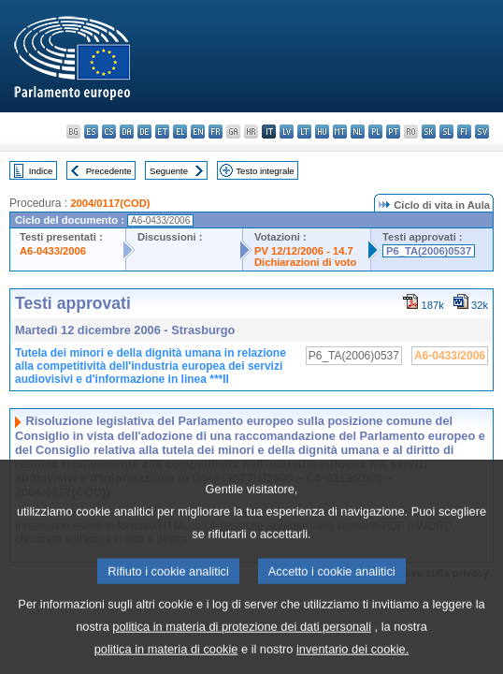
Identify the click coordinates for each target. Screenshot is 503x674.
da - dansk (127, 132)
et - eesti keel (162, 132)
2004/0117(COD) (110, 203)
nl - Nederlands (358, 132)
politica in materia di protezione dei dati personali (241, 644)
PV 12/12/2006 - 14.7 (303, 250)
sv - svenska (482, 132)
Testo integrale (265, 171)
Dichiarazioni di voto (305, 262)
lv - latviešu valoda (287, 132)
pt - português (393, 132)
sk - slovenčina (429, 132)
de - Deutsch (144, 132)
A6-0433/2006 (53, 250)
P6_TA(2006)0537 (428, 250)
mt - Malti (340, 132)
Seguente (169, 171)
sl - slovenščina (446, 132)
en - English (198, 132)
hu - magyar (322, 132)
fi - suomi (464, 132)
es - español (91, 132)
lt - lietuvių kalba (304, 132)
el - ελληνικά (180, 132)
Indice (41, 171)
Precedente (109, 171)
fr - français (215, 132)
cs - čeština (109, 132)
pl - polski (375, 132)
